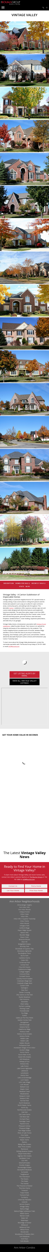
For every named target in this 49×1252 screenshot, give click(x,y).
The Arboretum (24, 1177)
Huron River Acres (24, 1055)
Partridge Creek (24, 1121)
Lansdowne (24, 1073)
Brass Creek (24, 937)
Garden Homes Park (24, 1020)
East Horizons (24, 999)
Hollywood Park (24, 1045)
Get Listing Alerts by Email (24, 674)
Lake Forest (24, 1066)
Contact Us (13, 886)
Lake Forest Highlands (24, 1068)
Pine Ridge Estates (24, 1131)
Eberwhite (24, 1002)
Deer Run (24, 990)
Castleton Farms (24, 958)
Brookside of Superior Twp (24, 949)
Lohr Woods (24, 1084)
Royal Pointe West (24, 1154)
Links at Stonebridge (24, 1078)
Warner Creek (24, 1216)
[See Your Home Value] (47, 7)
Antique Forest (25, 912)
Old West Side (24, 1117)
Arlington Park (24, 926)
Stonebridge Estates (24, 1167)
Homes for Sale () (22, 583)
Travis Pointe (24, 1193)
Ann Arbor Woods (24, 910)
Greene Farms (24, 1027)
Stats (21, 586)
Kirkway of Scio (24, 1061)
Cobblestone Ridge (24, 969)
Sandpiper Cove (24, 1158)
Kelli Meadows (24, 1059)
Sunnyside (24, 1172)
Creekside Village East (24, 981)
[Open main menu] (3, 7)
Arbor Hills (24, 916)
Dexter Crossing (24, 992)
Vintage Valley (24, 1207)
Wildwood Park (24, 1227)
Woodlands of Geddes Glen (24, 1234)
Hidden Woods (24, 1043)
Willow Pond (24, 1230)
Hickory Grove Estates (24, 1034)
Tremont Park (24, 1195)
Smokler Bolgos (24, 1165)
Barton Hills (25, 933)
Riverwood (24, 1149)
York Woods (24, 1241)
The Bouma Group (35, 877)
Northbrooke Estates (24, 1110)
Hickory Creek (24, 1032)
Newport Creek (24, 1096)
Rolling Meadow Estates (24, 1151)
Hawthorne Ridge (24, 1029)
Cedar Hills (24, 960)
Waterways (24, 1220)
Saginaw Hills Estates (25, 1156)
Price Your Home (36, 890)
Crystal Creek (24, 985)
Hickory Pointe (24, 1036)
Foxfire (24, 1015)
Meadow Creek (24, 1091)
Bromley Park (24, 946)
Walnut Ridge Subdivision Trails (24, 1211)
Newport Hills (24, 1098)
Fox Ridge (24, 1013)
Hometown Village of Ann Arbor (24, 1048)
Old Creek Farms (24, 1114)
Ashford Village (24, 928)
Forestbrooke (24, 1011)
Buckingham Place (24, 953)
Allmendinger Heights (24, 905)
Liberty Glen (24, 1075)
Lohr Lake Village (24, 1082)
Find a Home (36, 886)
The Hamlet (24, 1183)
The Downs (24, 1179)
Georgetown (24, 1022)
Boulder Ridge (24, 935)
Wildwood (24, 1225)
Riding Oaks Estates (24, 1144)
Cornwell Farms (24, 976)
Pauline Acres (24, 1124)
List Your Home (13, 890)
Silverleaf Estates (24, 1163)
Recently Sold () (38, 583)
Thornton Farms (24, 1188)
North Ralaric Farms (24, 1105)
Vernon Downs (24, 1204)
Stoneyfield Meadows (24, 1170)
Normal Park (24, 1101)
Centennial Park (24, 962)
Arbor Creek (24, 914)
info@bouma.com (13, 646)
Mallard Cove (24, 1087)
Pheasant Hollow (24, 1126)
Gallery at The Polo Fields (24, 1018)
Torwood (24, 1190)
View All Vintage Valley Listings (24, 681)
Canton (11, 608)
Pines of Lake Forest (24, 1133)
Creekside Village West (24, 983)
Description (9, 583)
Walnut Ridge (24, 1209)
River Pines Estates (24, 1147)
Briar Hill (24, 942)
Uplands (24, 1202)
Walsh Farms (24, 1213)
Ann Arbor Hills (24, 907)
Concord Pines (25, 974)
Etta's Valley (24, 1004)
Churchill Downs (24, 967)
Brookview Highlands (24, 951)
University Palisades (24, 1200)
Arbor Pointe (24, 921)
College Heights (24, 972)
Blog (28, 586)
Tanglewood (24, 1174)
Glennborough (24, 1025)
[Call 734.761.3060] (43, 7)
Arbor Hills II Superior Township (24, 919)
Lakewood (24, 1071)
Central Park (24, 965)
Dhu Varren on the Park (24, 995)
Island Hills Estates (24, 1057)
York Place (24, 1239)
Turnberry (24, 1197)
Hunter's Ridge (24, 1050)
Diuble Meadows (24, 997)
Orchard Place (24, 1119)
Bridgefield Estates (24, 944)
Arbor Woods (24, 923)
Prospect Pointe (24, 1137)
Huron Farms (24, 1052)
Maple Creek (24, 1089)
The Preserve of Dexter (24, 1186)
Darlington (24, 988)
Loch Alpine (25, 1080)
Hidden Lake (24, 1038)
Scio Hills (24, 1160)
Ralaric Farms (24, 1140)
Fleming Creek (24, 1009)
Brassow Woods (24, 939)
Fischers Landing (24, 1006)
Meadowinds (24, 1094)
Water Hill (24, 1218)
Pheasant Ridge (24, 1128)
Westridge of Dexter (24, 1223)
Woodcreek (24, 1232)
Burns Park (24, 956)
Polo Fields (24, 1135)
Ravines (24, 1142)
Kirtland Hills (24, 1064)
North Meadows (24, 1103)
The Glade (24, 1181)
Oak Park (24, 1112)
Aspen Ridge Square (24, 930)
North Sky (24, 1108)
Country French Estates (24, 979)
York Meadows (25, 1236)
